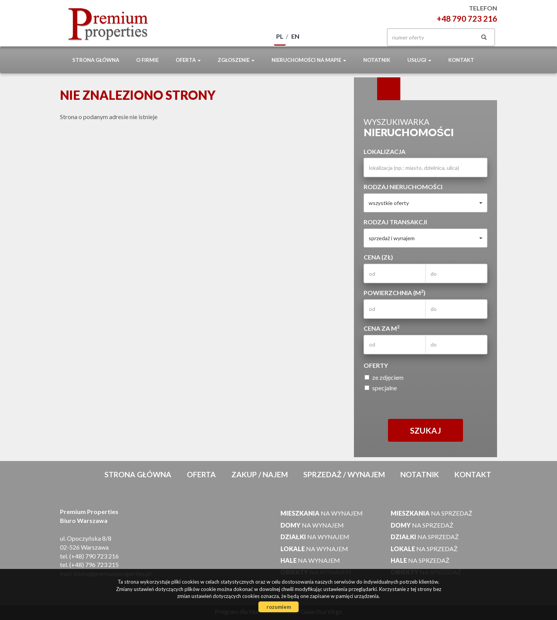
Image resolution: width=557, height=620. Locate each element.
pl (280, 36)
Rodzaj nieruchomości (403, 186)
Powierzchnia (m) (394, 292)
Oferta (201, 474)
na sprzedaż (431, 513)
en (295, 36)
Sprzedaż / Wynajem (344, 474)
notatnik (376, 60)
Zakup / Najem (259, 474)
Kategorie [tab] (388, 89)
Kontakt (461, 60)
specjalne (380, 387)
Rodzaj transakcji (395, 221)
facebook (367, 37)
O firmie (147, 60)
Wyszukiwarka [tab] (365, 89)
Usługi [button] (419, 60)
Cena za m (382, 328)
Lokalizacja (384, 151)
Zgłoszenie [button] (236, 60)
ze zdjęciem (383, 377)
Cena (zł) (378, 257)
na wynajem (321, 513)
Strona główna (95, 60)
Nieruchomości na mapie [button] (309, 60)
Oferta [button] (188, 60)
